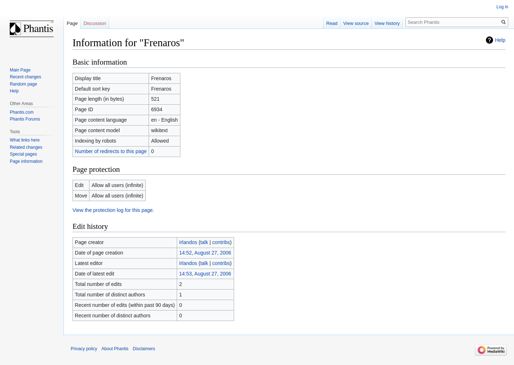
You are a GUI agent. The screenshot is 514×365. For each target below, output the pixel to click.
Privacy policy (84, 348)
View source (356, 23)
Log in (502, 6)
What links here (25, 140)
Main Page (20, 70)
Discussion (94, 23)
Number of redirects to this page (111, 151)
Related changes (26, 147)
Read (332, 23)
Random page (23, 84)
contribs (221, 242)
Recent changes (25, 76)
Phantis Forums (25, 119)
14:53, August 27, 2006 (205, 274)
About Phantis (114, 348)
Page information (26, 161)
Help (500, 40)
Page (72, 23)
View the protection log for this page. (113, 210)
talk (204, 242)
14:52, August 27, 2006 (205, 253)
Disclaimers (144, 348)
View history (387, 23)
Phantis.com (22, 112)
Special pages (23, 154)
